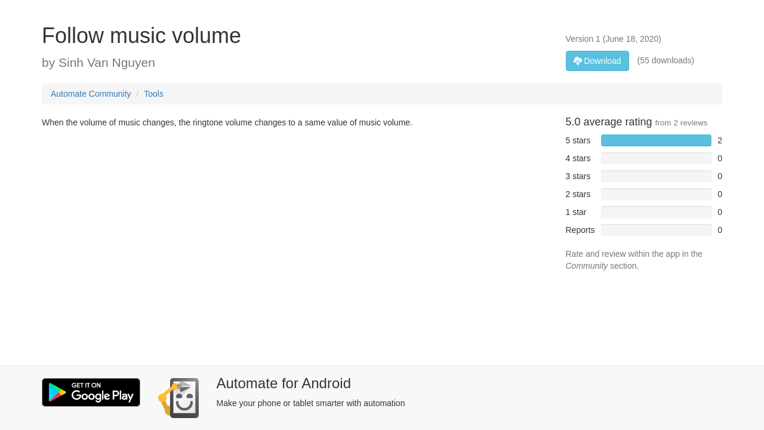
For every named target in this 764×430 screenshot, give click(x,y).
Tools (154, 94)
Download (597, 61)
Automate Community (91, 94)
